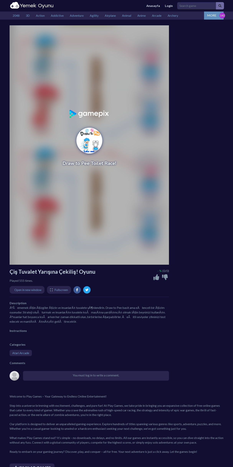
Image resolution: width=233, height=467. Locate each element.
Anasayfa (153, 5)
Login (169, 5)
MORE (211, 15)
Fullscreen (61, 290)
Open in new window (27, 290)
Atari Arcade (20, 353)
